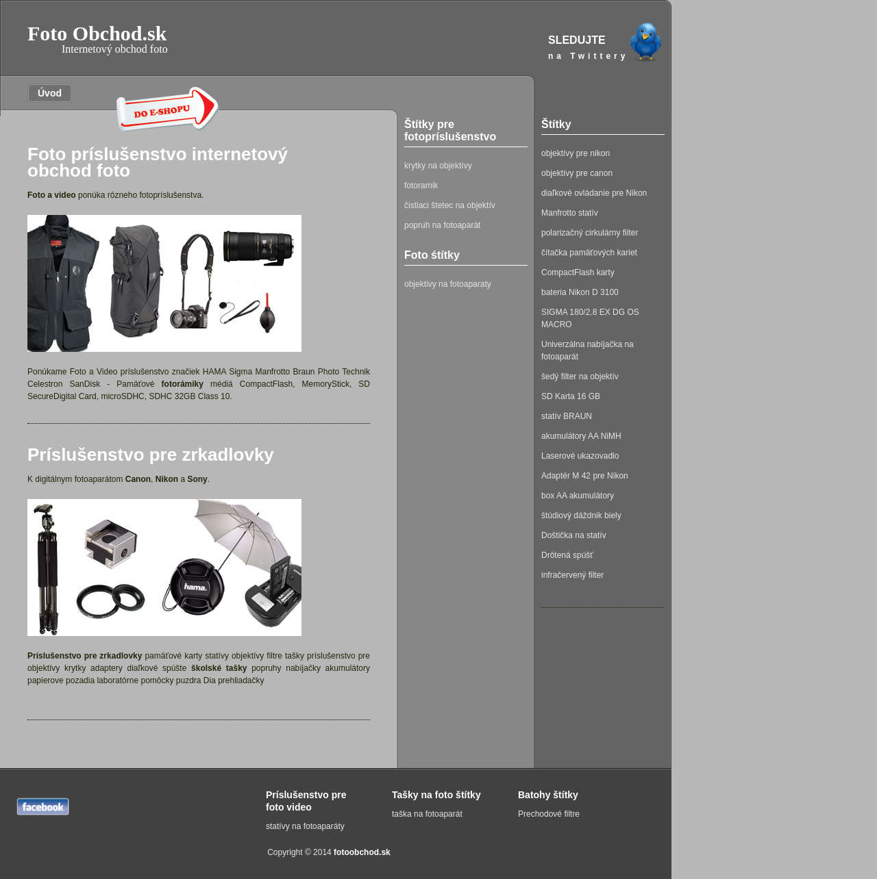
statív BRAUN (566, 416)
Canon (138, 479)
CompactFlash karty (578, 272)
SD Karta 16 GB (570, 396)
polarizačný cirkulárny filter (589, 233)
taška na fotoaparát (427, 814)
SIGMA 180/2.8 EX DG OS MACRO (590, 318)
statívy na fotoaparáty (305, 826)
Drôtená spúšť (567, 555)
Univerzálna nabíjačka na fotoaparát (587, 350)
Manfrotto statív (569, 213)
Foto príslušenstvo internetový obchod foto (157, 162)
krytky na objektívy (438, 165)
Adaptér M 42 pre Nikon (584, 476)
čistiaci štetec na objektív (449, 205)
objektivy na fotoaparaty (447, 284)
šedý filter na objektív (580, 376)
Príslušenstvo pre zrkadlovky (150, 454)
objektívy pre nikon (575, 153)
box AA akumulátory (577, 495)
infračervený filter (572, 575)
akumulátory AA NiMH (581, 436)
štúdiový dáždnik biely (581, 515)
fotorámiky (182, 384)
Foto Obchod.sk (97, 38)
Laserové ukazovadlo (580, 456)
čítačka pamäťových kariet (589, 252)
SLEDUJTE (606, 48)
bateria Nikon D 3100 (580, 292)
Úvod (44, 93)
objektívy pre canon (577, 173)
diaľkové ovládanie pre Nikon (594, 193)
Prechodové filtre (549, 814)
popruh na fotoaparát (442, 225)
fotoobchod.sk (362, 852)
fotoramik (421, 185)
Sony (197, 479)
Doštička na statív (573, 535)
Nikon (167, 479)
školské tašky (219, 668)
